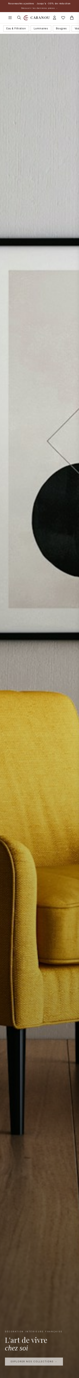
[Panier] (71, 17)
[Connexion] (54, 17)
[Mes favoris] (63, 17)
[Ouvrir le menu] (10, 17)
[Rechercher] (19, 17)
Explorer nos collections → (34, 1362)
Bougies (61, 28)
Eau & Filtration (16, 28)
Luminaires (41, 28)
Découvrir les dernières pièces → (39, 8)
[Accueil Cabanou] (36, 17)
